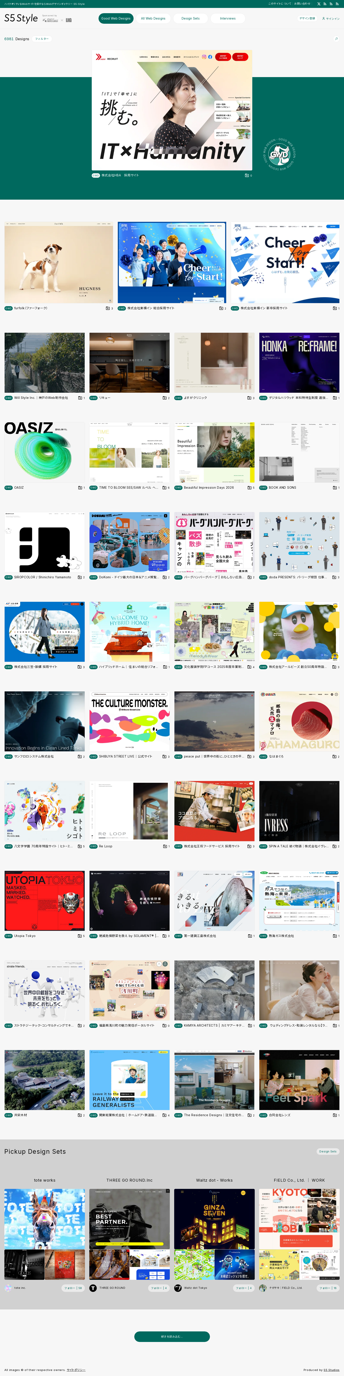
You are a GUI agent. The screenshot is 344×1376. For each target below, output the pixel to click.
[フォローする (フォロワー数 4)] (159, 1288)
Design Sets (191, 18)
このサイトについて (280, 3)
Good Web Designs (116, 18)
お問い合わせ (302, 3)
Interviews (228, 18)
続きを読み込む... (172, 1336)
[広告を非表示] (337, 1347)
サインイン (331, 18)
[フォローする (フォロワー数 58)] (73, 1288)
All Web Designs (153, 18)
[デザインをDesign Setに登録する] (248, 175)
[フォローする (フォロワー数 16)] (328, 1288)
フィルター (42, 38)
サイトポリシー (76, 1370)
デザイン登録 (307, 18)
